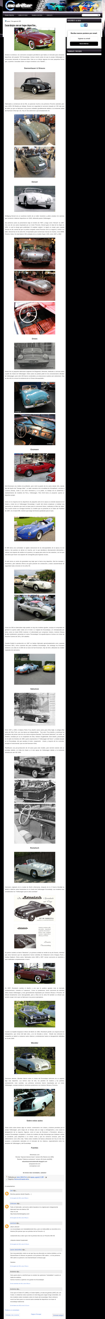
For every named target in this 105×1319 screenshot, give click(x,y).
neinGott (13, 1223)
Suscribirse (84, 44)
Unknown (13, 1203)
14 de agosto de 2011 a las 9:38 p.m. (19, 1198)
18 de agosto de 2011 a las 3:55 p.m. (19, 1217)
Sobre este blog (23, 15)
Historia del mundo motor (21, 1179)
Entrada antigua (58, 1315)
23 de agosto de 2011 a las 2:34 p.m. (19, 1266)
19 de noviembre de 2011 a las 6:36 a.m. (20, 1283)
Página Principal (9, 15)
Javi (11, 1190)
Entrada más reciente (12, 1315)
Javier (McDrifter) (16, 1250)
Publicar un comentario (12, 1310)
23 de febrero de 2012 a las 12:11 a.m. (19, 1305)
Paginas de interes (37, 15)
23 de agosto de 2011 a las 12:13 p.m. (19, 1244)
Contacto (49, 15)
